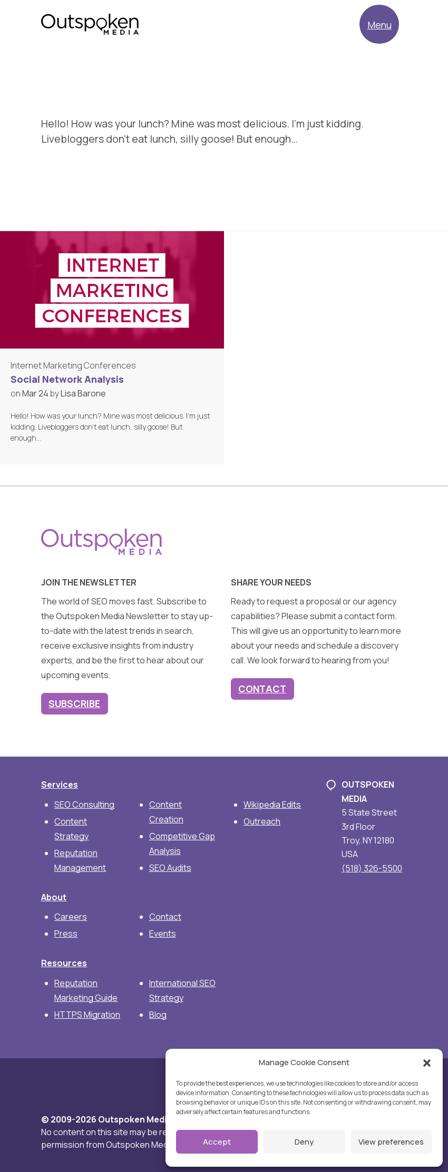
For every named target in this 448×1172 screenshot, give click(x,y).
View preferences (391, 1141)
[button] (427, 1062)
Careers (70, 916)
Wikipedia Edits (272, 804)
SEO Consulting (84, 804)
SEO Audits (170, 867)
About (53, 897)
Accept (217, 1141)
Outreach (262, 821)
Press (65, 933)
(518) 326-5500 (372, 868)
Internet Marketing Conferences (73, 365)
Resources (64, 963)
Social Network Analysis (67, 379)
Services (59, 784)
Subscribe (74, 703)
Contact (262, 688)
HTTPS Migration (87, 1014)
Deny (304, 1141)
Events (162, 933)
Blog (158, 1014)
